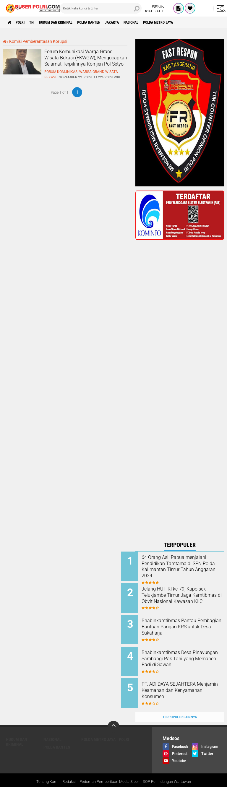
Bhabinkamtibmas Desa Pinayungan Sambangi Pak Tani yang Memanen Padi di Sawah (185, 656)
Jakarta (138, 22)
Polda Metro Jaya (194, 22)
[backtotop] (113, 715)
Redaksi (64, 770)
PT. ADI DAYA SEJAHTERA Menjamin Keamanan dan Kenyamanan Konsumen (183, 683)
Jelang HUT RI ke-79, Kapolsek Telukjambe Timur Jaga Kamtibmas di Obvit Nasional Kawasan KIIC (185, 596)
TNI (40, 22)
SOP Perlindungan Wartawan (170, 770)
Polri (25, 22)
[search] (101, 8)
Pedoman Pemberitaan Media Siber (108, 770)
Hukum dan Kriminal (69, 22)
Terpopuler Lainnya (180, 706)
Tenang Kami (41, 770)
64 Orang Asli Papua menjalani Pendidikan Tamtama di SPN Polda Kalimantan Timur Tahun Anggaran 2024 (182, 570)
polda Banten (109, 22)
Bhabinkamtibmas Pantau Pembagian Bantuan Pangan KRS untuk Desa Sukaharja (186, 623)
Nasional (162, 22)
